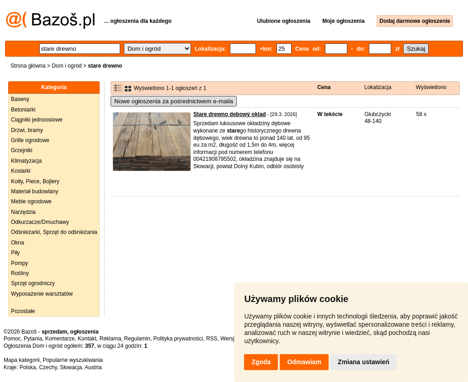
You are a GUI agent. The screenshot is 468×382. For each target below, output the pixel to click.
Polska (28, 367)
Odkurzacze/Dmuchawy (40, 222)
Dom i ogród (66, 66)
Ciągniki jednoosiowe (37, 120)
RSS (212, 338)
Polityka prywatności (178, 338)
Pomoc (12, 338)
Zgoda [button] (261, 362)
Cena (323, 87)
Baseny (20, 99)
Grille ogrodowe (30, 140)
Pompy (19, 263)
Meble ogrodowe (31, 201)
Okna (17, 242)
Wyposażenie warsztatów (42, 294)
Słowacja (71, 367)
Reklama (110, 338)
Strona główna (28, 66)
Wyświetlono (431, 87)
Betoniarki (23, 109)
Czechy (48, 367)
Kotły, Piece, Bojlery (35, 181)
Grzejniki (21, 150)
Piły (15, 252)
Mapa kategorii (22, 360)
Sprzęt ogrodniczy (33, 283)
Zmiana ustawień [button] (363, 362)
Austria (93, 367)
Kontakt (87, 338)
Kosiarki (21, 171)
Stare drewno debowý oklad (229, 114)
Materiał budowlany (34, 191)
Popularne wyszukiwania (72, 360)
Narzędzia (23, 212)
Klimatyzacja (26, 161)
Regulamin (137, 338)
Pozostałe (23, 311)
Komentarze (60, 338)
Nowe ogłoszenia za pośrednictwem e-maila (173, 101)
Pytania (33, 338)
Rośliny (20, 273)
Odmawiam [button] (304, 362)
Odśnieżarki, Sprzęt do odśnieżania (54, 232)
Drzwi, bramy (27, 130)
